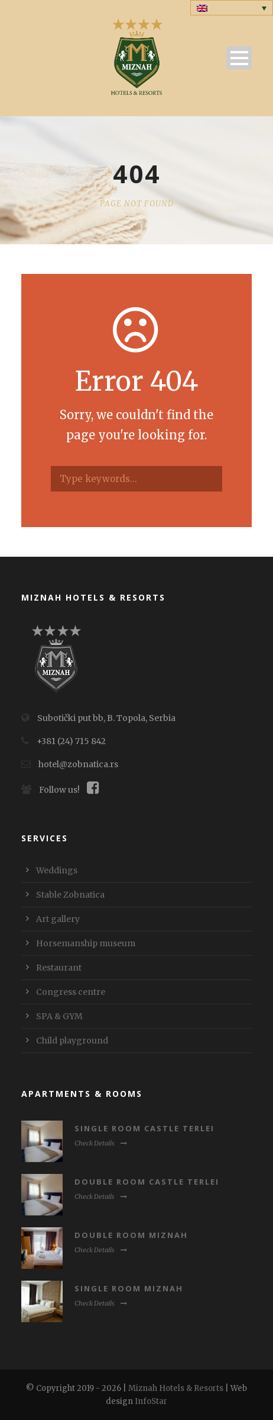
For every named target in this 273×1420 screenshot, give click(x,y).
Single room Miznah (128, 1288)
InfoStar (151, 1401)
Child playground (72, 1040)
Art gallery (58, 919)
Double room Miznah (131, 1235)
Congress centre (70, 992)
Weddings (56, 870)
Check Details (100, 1143)
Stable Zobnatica (70, 894)
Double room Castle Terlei (146, 1181)
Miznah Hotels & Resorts (175, 1388)
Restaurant (59, 967)
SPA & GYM (59, 1016)
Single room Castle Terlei (144, 1128)
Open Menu (239, 57)
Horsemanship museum (85, 943)
